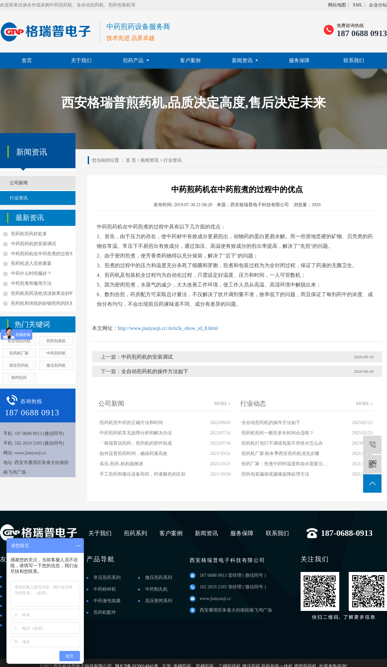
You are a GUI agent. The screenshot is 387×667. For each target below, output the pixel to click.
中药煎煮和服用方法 (31, 283)
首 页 (131, 160)
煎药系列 (135, 533)
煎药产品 (136, 60)
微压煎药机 (56, 365)
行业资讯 (19, 198)
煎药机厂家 (19, 353)
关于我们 (81, 60)
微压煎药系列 (158, 577)
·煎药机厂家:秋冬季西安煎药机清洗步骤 (279, 453)
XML (357, 5)
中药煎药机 (56, 353)
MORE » (222, 403)
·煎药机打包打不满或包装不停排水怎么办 (281, 443)
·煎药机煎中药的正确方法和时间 (130, 422)
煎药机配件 (105, 612)
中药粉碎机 (105, 589)
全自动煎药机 (19, 341)
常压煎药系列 (107, 577)
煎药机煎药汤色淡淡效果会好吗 (41, 293)
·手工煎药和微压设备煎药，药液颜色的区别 (141, 474)
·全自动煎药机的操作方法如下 (270, 422)
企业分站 (378, 5)
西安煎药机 (19, 365)
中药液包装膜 (107, 600)
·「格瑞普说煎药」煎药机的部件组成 (135, 443)
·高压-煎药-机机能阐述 (120, 463)
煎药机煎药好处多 (29, 233)
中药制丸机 (156, 589)
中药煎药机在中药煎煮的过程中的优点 (41, 253)
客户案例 (190, 60)
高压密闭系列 (158, 600)
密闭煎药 (19, 377)
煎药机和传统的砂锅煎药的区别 (41, 303)
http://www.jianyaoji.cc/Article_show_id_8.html (168, 328)
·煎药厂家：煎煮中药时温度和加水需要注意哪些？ (283, 463)
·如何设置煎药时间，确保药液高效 (132, 453)
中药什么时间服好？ (31, 273)
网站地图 (337, 5)
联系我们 (353, 60)
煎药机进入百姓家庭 (31, 263)
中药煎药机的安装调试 (33, 243)
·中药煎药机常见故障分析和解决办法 (135, 432)
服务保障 (299, 60)
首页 (27, 60)
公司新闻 (19, 182)
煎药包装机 (56, 341)
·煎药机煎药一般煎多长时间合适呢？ (277, 432)
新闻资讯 (245, 60)
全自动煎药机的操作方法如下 (154, 371)
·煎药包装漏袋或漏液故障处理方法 (274, 474)
